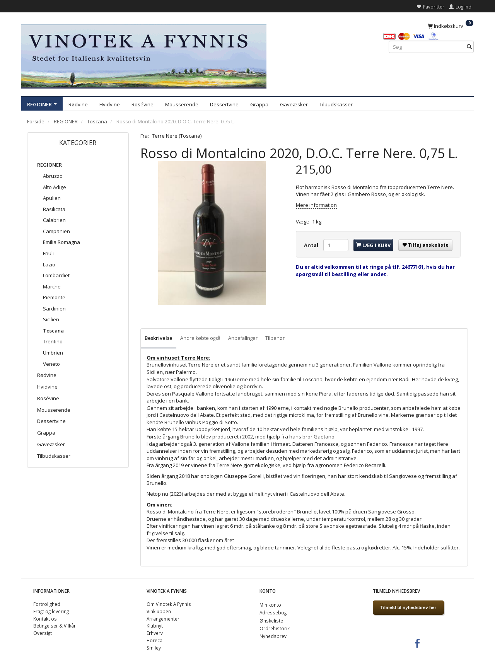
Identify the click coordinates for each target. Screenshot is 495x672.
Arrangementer (163, 619)
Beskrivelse (158, 337)
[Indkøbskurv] (450, 25)
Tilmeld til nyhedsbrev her (409, 607)
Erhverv (155, 633)
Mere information (316, 204)
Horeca (154, 640)
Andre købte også (200, 337)
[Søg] (469, 47)
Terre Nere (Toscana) (176, 135)
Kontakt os (45, 619)
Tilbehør (275, 337)
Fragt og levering (51, 611)
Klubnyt (155, 626)
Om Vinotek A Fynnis (169, 604)
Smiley (154, 648)
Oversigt (42, 633)
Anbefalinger (243, 337)
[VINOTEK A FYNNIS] (143, 55)
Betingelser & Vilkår (54, 626)
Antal (311, 245)
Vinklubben (159, 611)
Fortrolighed (46, 604)
